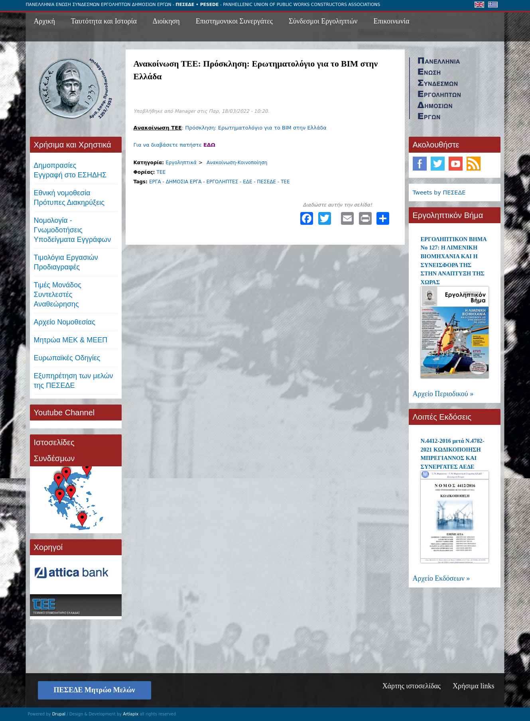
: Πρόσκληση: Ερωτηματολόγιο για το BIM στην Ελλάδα (230, 128)
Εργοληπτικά (181, 162)
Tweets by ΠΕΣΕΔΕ (439, 192)
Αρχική (44, 21)
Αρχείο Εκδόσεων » (441, 578)
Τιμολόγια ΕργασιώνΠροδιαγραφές (66, 262)
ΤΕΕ (161, 172)
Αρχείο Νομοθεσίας (64, 322)
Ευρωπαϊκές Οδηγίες (67, 358)
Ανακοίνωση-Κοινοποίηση (237, 162)
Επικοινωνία (392, 21)
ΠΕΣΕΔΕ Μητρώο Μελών (94, 690)
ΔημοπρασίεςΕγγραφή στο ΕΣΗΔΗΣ (70, 170)
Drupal (58, 714)
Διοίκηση (166, 21)
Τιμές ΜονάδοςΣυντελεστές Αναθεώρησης (58, 294)
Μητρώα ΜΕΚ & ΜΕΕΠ (71, 340)
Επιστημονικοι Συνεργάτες (234, 21)
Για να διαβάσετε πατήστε (174, 145)
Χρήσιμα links (474, 686)
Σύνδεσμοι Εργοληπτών (323, 21)
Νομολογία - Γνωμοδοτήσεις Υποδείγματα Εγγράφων (72, 230)
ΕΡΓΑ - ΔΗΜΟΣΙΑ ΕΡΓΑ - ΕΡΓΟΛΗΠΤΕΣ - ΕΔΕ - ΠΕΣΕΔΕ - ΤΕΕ (219, 182)
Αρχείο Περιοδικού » (443, 394)
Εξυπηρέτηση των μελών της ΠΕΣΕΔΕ (73, 380)
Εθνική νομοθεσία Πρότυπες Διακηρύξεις (69, 197)
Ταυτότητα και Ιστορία (104, 21)
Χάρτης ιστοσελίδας (411, 686)
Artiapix (130, 714)
